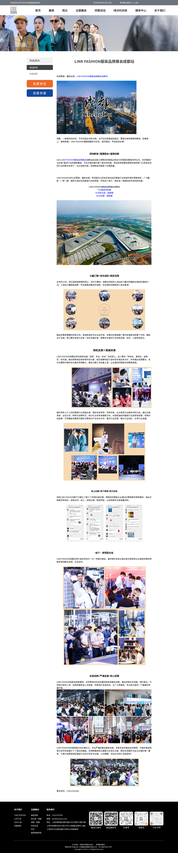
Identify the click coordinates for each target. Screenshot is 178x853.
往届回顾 (17, 825)
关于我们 (159, 10)
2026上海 (18, 822)
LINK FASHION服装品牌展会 (73, 159)
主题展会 (81, 10)
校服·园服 (35, 822)
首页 (38, 10)
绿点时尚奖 (120, 10)
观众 (65, 10)
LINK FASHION (20, 815)
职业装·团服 (36, 818)
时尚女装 (34, 825)
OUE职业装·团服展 (104, 192)
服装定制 (34, 815)
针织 (33, 829)
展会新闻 (34, 67)
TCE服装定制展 (104, 189)
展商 (51, 10)
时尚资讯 (34, 73)
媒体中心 (140, 10)
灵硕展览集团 (100, 844)
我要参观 (40, 83)
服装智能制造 (36, 832)
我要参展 (40, 93)
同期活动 (100, 10)
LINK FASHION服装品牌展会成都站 (92, 76)
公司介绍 (17, 818)
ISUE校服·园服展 (104, 195)
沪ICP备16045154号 (105, 847)
